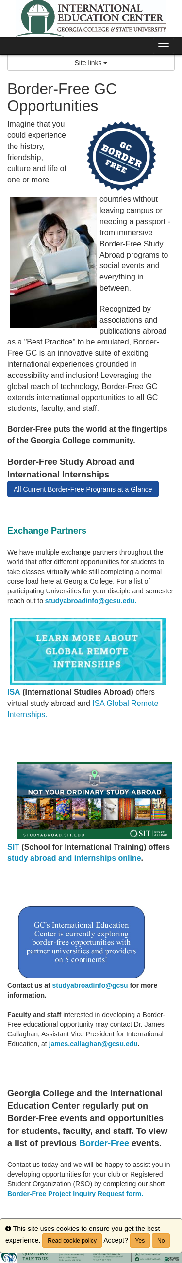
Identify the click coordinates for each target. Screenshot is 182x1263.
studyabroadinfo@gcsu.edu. (91, 601)
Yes (140, 1240)
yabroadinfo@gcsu (97, 985)
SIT (13, 847)
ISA (13, 692)
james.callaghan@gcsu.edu (93, 1044)
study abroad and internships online (74, 858)
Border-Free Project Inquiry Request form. (75, 1193)
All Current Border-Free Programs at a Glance (83, 489)
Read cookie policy (72, 1240)
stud (59, 985)
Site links (91, 62)
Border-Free (104, 1143)
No (161, 1240)
